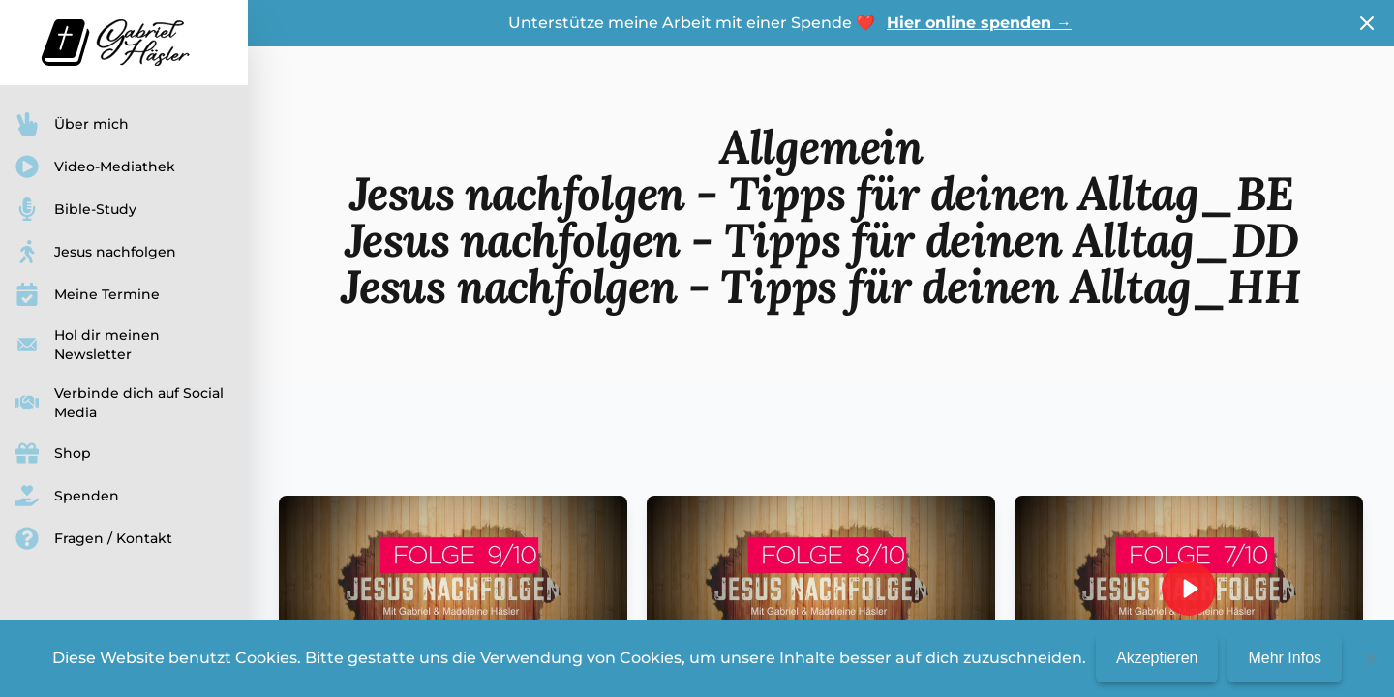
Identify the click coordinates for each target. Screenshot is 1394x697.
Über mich (72, 124)
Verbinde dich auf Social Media (119, 402)
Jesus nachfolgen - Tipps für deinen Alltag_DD (821, 239)
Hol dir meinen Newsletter (87, 344)
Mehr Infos (1284, 658)
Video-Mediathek (95, 166)
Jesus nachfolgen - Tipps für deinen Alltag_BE (821, 193)
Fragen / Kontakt (93, 538)
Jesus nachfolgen (95, 251)
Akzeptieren (1157, 658)
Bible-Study (75, 209)
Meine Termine (87, 294)
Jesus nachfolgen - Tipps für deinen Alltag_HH (821, 286)
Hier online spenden (979, 23)
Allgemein (821, 146)
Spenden (67, 495)
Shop (53, 453)
